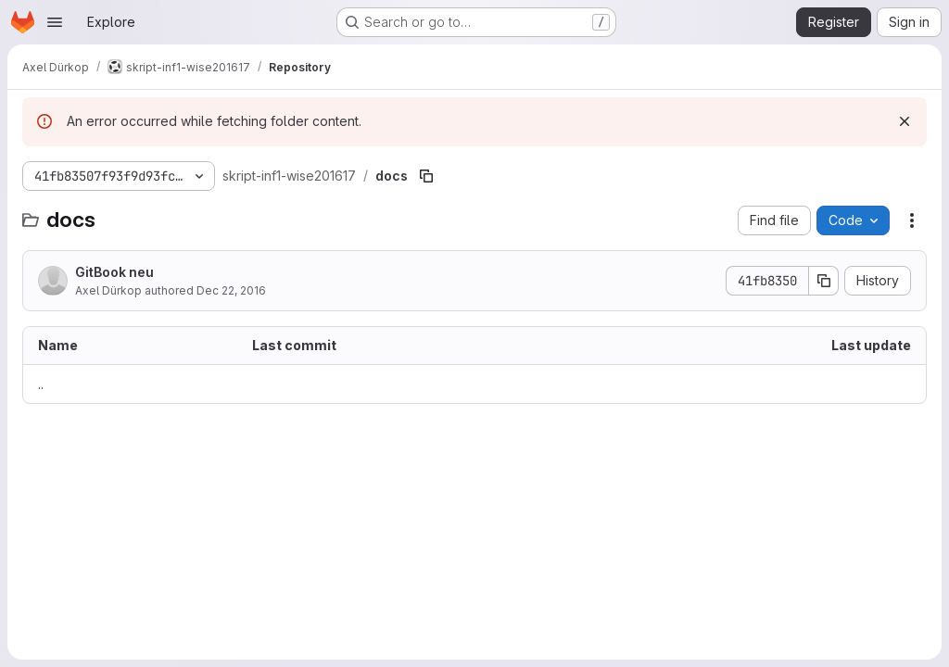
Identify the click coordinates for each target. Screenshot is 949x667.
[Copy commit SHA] (824, 281)
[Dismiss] (904, 121)
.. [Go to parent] (41, 384)
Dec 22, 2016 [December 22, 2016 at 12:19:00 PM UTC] (231, 290)
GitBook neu (114, 272)
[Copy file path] (426, 176)
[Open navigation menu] (55, 22)
